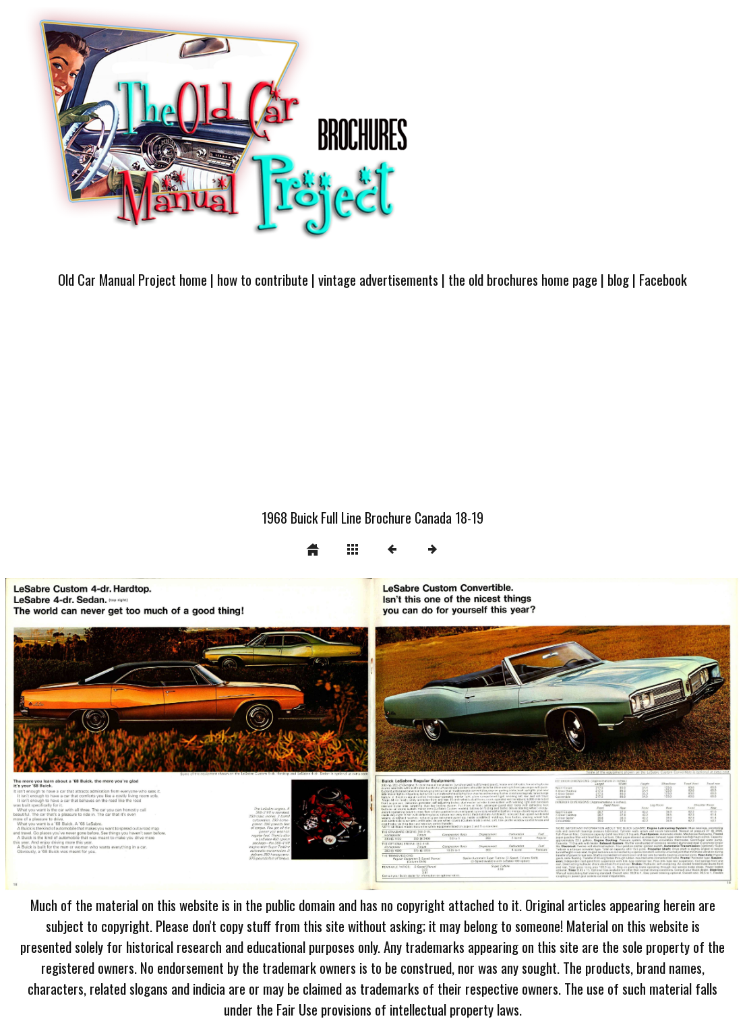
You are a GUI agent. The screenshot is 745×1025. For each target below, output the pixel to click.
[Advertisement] (372, 406)
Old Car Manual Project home (132, 279)
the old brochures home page (522, 279)
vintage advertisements (378, 279)
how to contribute (262, 279)
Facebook (663, 279)
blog (618, 279)
